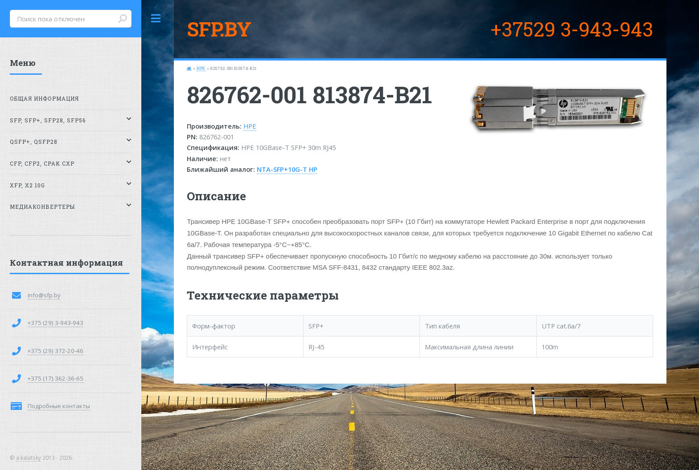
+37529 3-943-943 (571, 29)
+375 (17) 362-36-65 (55, 378)
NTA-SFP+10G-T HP (287, 169)
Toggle (156, 18)
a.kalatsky (28, 457)
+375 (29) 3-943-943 (55, 323)
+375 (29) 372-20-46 (55, 351)
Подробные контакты (59, 406)
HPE (201, 68)
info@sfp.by (44, 295)
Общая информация (44, 98)
